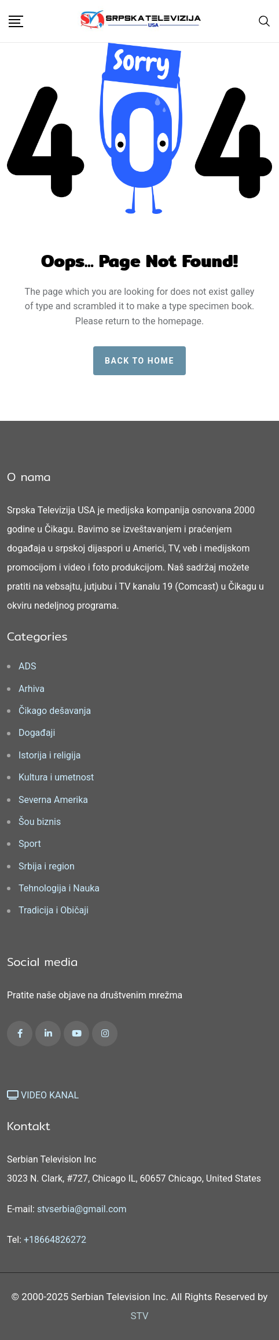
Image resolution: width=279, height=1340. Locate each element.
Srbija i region (47, 866)
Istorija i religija (49, 755)
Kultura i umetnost (56, 777)
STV (139, 1316)
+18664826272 (55, 1239)
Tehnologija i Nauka (59, 888)
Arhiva (32, 688)
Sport (30, 843)
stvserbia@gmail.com (82, 1209)
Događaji (37, 732)
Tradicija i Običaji (54, 910)
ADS (27, 666)
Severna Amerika (53, 799)
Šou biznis (40, 821)
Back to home (139, 360)
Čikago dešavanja (55, 710)
